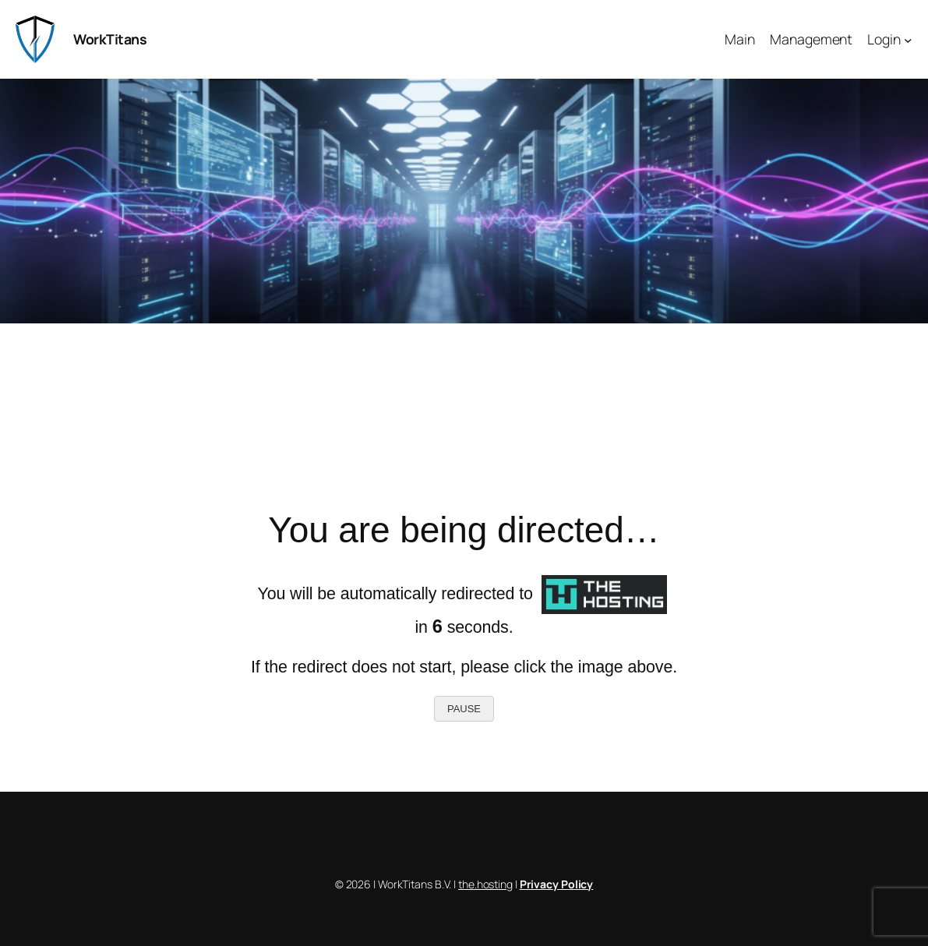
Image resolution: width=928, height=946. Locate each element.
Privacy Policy (557, 884)
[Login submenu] (908, 39)
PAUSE (464, 709)
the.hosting (485, 884)
